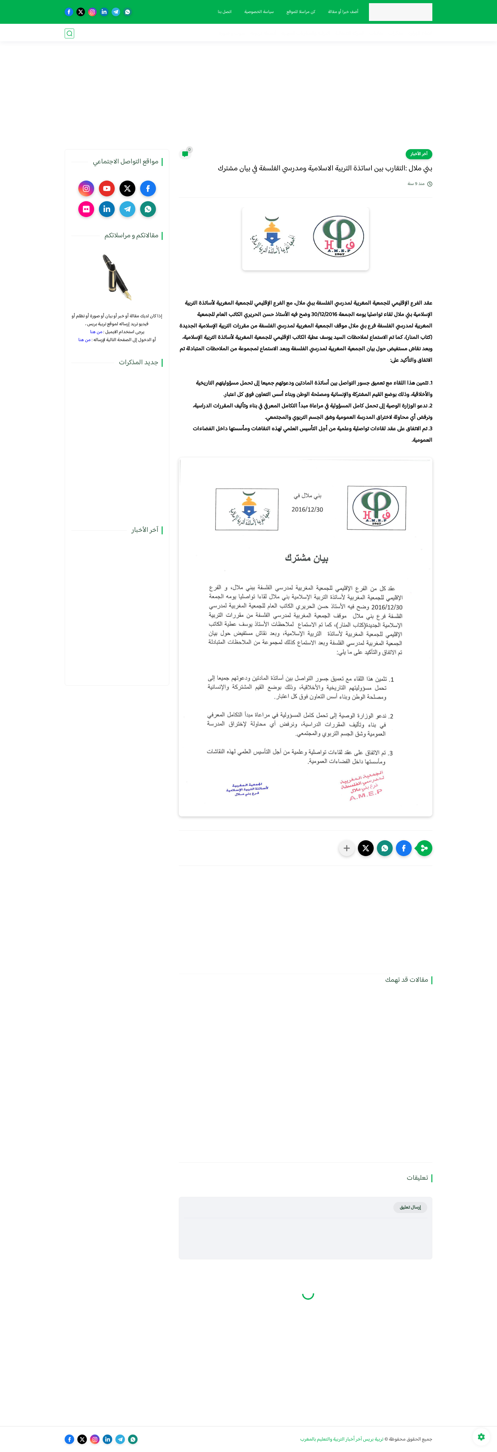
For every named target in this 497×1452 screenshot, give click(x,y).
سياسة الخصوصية (258, 12)
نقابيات (376, 33)
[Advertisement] (248, 100)
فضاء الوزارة (420, 33)
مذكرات (395, 33)
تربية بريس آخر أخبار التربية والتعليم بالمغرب (342, 1439)
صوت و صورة (232, 33)
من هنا (96, 332)
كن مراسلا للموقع (300, 12)
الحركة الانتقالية (350, 33)
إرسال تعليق (410, 1207)
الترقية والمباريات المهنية (305, 33)
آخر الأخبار (419, 154)
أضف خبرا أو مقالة (342, 12)
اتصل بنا (224, 12)
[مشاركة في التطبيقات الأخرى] (347, 848)
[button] (404, 848)
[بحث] (69, 33)
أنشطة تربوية (263, 33)
